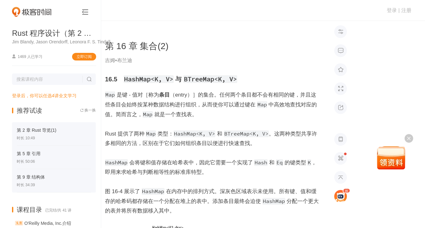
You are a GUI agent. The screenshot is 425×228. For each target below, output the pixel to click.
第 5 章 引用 (28, 153)
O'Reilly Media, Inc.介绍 (47, 223)
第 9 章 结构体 (31, 177)
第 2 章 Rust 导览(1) (36, 130)
